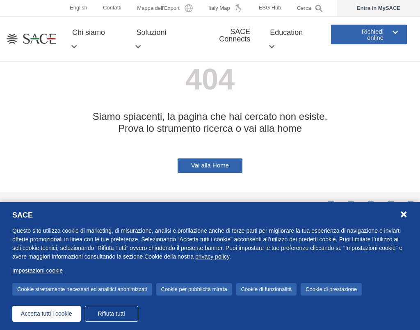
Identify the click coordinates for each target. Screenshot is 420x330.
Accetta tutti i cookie (46, 313)
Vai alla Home (210, 165)
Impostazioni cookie (37, 270)
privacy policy (212, 256)
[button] (74, 46)
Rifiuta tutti (111, 313)
